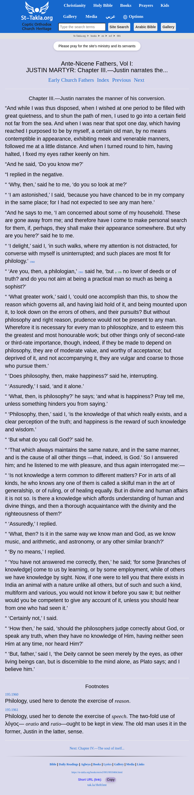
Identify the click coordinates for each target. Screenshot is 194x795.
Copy (110, 779)
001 (119, 35)
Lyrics (107, 764)
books (94, 35)
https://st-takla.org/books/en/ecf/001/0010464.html (97, 772)
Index (103, 80)
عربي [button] (110, 16)
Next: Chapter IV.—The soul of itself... (97, 748)
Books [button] (125, 5)
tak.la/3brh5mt (96, 785)
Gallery (168, 27)
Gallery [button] (68, 16)
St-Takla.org (79, 35)
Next (139, 80)
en (103, 35)
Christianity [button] (75, 5)
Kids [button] (165, 5)
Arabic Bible (145, 27)
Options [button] (133, 16)
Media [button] (91, 16)
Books (97, 764)
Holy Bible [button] (103, 5)
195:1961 (11, 710)
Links (140, 764)
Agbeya (86, 764)
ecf (110, 35)
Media (130, 764)
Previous (121, 80)
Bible (53, 764)
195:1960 (11, 694)
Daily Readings (69, 764)
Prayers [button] (146, 5)
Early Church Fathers (71, 80)
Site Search (119, 27)
